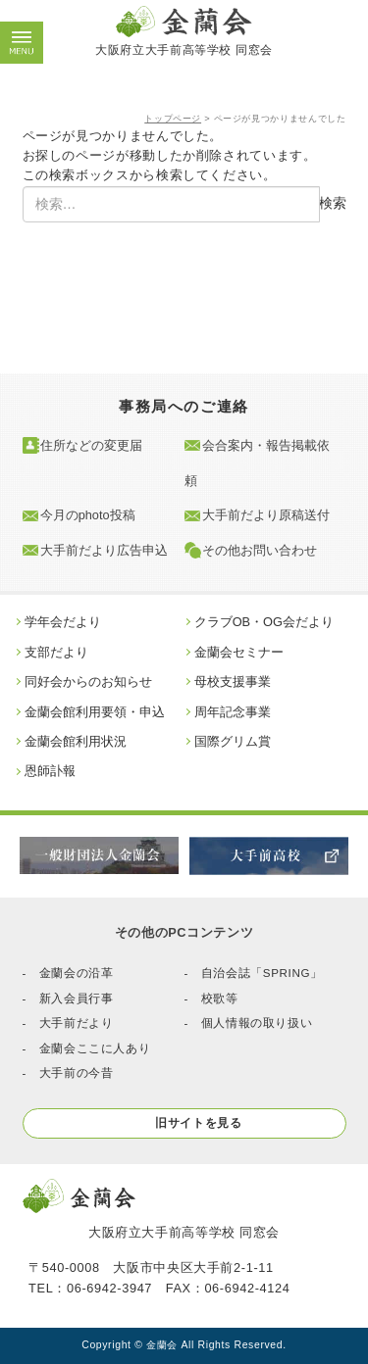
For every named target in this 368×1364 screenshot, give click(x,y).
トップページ (172, 118)
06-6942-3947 (109, 1288)
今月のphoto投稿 (87, 516)
